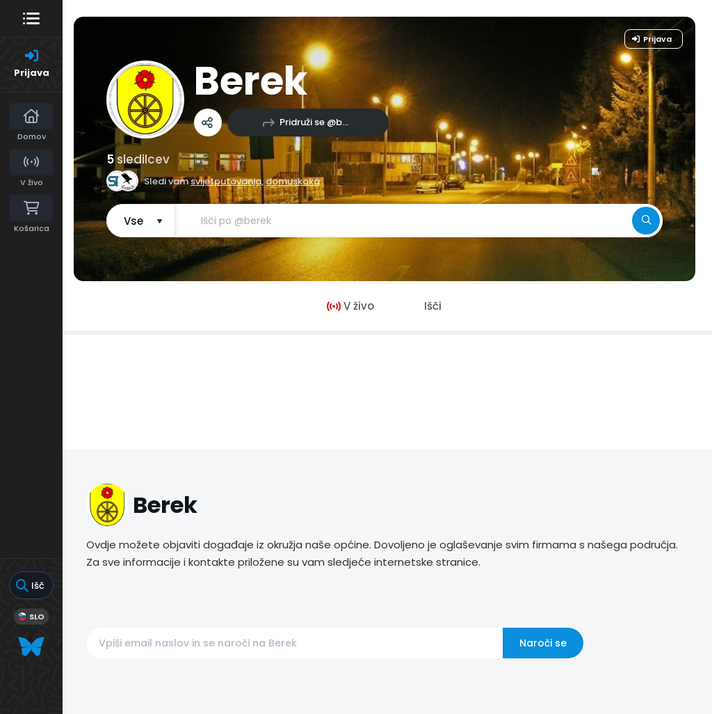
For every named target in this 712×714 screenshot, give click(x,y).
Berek (250, 81)
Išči (433, 306)
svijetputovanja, (227, 181)
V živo (350, 306)
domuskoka (293, 181)
